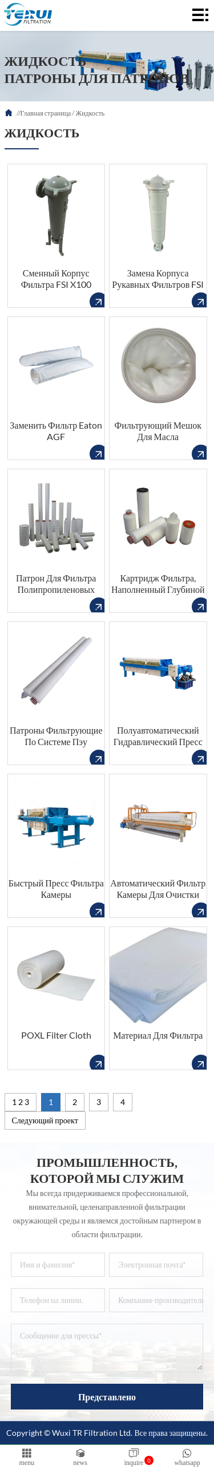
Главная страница (46, 113)
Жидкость (89, 113)
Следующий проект (45, 1120)
